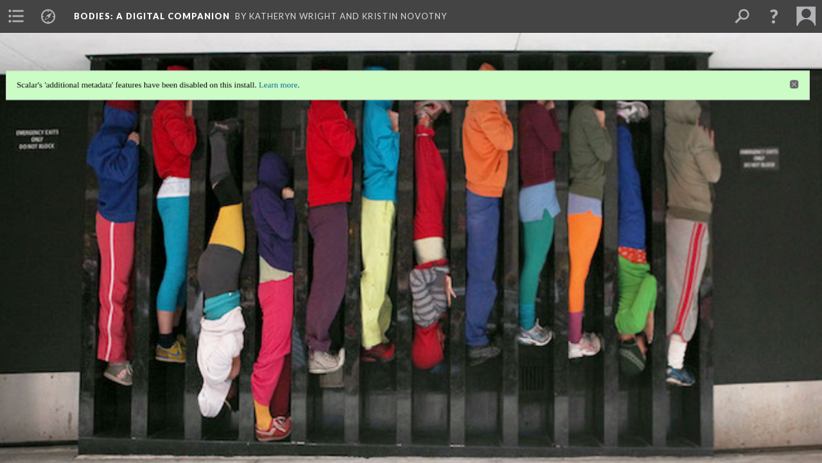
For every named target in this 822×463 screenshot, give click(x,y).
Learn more (275, 82)
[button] (774, 16)
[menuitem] (16, 16)
